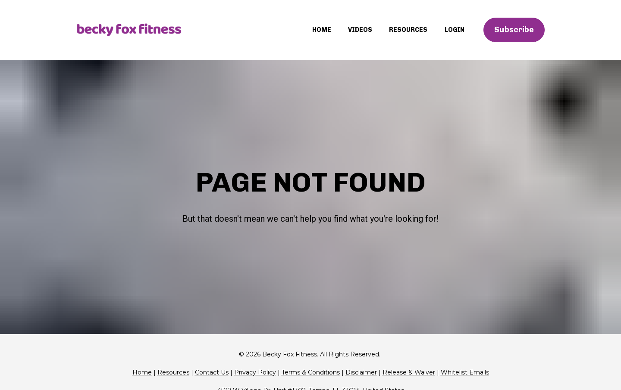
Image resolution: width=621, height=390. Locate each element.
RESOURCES (408, 30)
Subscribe (514, 29)
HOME (321, 30)
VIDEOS (360, 30)
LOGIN (454, 30)
